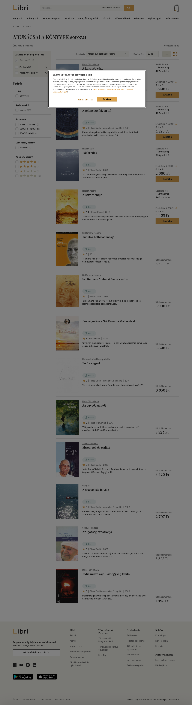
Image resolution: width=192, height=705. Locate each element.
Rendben (107, 99)
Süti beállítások (85, 100)
